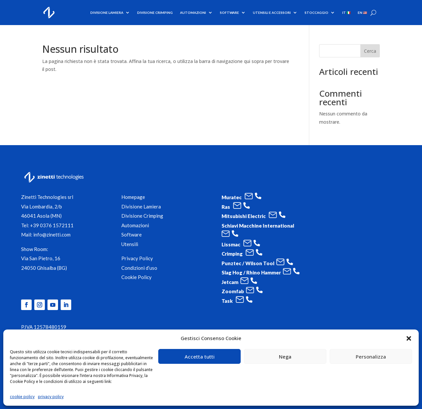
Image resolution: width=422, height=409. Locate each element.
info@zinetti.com (52, 234)
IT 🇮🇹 (346, 13)
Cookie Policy (136, 277)
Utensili (129, 244)
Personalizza (371, 356)
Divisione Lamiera (106, 13)
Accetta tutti (200, 356)
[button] (409, 338)
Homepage (133, 197)
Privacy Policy (137, 258)
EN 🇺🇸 (362, 13)
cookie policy (22, 396)
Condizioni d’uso (139, 268)
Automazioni (193, 13)
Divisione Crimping (155, 13)
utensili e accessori (272, 13)
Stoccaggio (316, 13)
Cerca (370, 51)
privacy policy (51, 396)
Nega (285, 356)
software (229, 13)
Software (131, 234)
